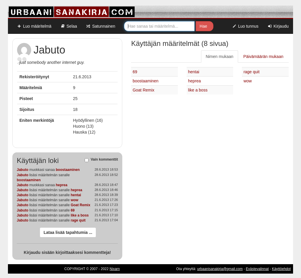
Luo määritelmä (34, 26)
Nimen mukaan (219, 56)
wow (74, 200)
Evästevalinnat (257, 269)
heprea (61, 185)
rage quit (78, 220)
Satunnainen (100, 26)
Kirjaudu (278, 26)
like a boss (79, 215)
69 (72, 210)
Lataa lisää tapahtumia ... (68, 232)
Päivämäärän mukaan (263, 56)
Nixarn (115, 269)
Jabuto (22, 170)
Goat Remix (80, 205)
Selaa (68, 26)
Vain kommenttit (104, 159)
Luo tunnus (245, 26)
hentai (76, 195)
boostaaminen (68, 170)
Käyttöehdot (281, 269)
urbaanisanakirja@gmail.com (220, 269)
